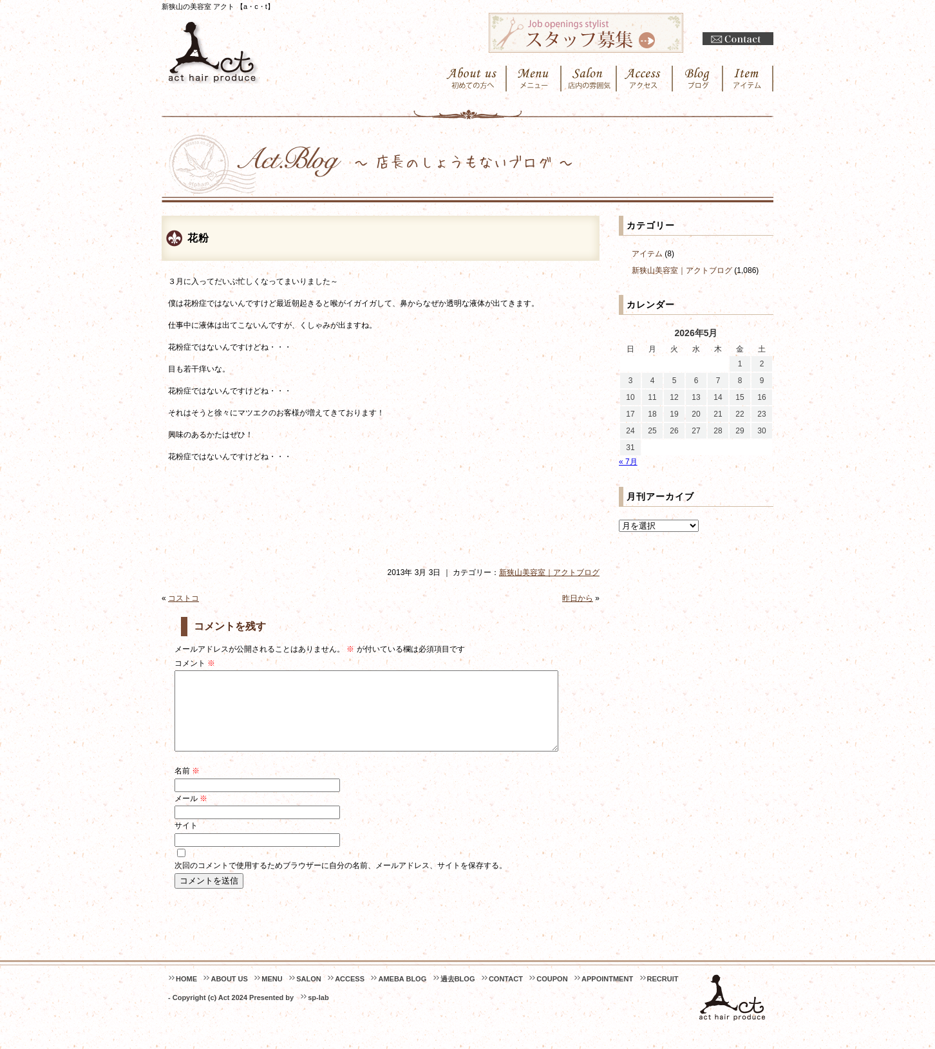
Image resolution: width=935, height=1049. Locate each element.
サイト (186, 841)
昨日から (577, 598)
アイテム (647, 253)
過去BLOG (457, 994)
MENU (271, 994)
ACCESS (349, 994)
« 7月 (628, 461)
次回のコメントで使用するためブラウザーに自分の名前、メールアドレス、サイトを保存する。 (341, 880)
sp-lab (318, 1013)
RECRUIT (663, 994)
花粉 (198, 237)
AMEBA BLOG (402, 994)
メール (191, 813)
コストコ (183, 598)
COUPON (551, 994)
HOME (186, 994)
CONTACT (506, 994)
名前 (187, 786)
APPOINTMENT (607, 994)
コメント (195, 663)
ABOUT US (229, 994)
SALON (308, 994)
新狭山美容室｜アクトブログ (549, 572)
